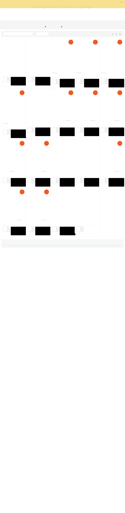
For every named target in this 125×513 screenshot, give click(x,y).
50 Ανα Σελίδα (42, 34)
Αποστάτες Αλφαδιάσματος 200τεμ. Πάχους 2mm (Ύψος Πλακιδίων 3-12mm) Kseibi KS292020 (111, 361)
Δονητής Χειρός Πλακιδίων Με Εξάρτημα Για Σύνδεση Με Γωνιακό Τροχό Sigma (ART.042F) (62, 65)
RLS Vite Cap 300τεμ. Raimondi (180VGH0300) (61, 116)
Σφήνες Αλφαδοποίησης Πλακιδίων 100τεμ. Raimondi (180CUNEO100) (62, 313)
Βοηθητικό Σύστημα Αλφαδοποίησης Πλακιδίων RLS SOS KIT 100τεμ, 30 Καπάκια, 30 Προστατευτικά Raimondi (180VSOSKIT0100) (86, 167)
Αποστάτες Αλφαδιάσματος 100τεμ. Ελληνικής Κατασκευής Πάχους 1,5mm (62, 410)
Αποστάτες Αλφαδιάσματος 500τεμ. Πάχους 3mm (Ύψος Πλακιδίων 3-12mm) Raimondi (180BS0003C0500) (13, 215)
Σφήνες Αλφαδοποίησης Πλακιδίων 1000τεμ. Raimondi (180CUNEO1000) (111, 65)
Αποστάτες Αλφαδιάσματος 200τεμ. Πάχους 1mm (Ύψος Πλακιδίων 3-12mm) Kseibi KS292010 (62, 361)
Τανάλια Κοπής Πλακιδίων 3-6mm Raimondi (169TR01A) (12, 167)
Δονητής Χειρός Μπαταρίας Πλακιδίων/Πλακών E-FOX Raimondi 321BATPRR (13, 65)
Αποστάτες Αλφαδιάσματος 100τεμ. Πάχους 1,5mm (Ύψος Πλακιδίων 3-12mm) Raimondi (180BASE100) (86, 313)
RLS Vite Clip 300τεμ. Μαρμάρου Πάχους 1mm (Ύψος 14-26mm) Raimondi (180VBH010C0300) (37, 264)
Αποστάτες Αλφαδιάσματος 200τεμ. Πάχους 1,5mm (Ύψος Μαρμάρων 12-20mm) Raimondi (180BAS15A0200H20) (13, 264)
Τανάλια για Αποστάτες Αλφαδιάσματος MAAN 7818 (13, 313)
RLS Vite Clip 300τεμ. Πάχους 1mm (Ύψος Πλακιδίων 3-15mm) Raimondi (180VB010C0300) (110, 215)
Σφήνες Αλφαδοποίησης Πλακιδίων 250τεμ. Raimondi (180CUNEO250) (38, 215)
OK (52, 5)
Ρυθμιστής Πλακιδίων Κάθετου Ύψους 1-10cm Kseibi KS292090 (111, 313)
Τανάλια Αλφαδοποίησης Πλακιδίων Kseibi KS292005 (13, 361)
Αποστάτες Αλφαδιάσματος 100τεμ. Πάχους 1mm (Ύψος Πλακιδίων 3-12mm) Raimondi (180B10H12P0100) (37, 361)
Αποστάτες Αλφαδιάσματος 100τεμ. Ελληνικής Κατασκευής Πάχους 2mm (86, 410)
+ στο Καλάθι (18, 81)
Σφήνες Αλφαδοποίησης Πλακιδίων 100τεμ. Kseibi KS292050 (13, 410)
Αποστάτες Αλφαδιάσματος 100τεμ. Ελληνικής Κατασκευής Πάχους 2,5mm (111, 410)
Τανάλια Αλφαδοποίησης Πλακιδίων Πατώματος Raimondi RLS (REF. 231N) (62, 215)
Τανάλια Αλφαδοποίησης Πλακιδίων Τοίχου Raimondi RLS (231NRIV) (87, 215)
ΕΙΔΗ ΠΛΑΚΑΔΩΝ (53, 27)
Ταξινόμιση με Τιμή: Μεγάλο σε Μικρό (18, 34)
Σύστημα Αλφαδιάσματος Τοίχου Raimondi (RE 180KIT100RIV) (111, 116)
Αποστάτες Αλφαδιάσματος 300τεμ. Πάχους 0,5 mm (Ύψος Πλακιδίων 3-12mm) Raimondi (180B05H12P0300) (62, 167)
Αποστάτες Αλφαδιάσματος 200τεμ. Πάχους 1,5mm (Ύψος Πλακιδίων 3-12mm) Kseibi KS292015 (86, 361)
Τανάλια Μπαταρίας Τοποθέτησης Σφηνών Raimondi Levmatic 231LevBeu (36, 65)
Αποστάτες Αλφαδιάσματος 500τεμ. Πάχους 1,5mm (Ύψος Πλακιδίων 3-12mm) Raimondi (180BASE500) (111, 167)
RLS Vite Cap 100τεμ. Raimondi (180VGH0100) (85, 264)
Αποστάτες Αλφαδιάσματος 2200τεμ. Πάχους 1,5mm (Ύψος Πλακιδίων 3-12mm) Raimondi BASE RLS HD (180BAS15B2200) (13, 116)
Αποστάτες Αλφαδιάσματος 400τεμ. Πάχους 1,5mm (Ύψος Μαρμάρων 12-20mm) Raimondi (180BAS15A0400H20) (37, 167)
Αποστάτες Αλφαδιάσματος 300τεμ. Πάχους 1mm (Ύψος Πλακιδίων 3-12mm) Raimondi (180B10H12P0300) (111, 264)
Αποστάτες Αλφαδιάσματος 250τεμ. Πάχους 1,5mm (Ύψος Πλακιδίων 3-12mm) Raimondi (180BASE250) (62, 264)
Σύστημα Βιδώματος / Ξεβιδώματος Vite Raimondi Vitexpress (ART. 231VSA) (36, 313)
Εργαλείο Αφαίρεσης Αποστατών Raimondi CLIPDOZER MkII (36, 116)
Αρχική (41, 27)
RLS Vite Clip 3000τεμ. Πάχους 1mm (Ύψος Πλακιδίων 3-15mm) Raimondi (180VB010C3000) (86, 65)
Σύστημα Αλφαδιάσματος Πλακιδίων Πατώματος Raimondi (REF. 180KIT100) (86, 116)
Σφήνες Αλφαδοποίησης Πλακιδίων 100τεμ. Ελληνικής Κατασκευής (38, 410)
